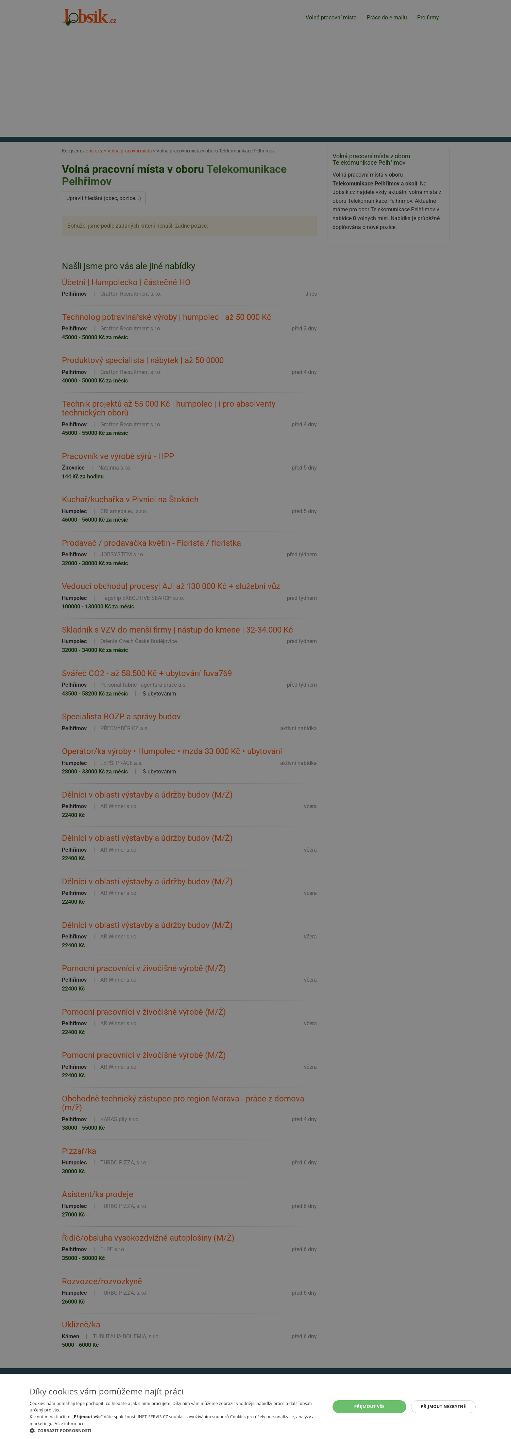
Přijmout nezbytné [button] (443, 1406)
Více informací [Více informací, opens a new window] (69, 1423)
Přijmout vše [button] (369, 1406)
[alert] (255, 719)
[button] (175, 1430)
